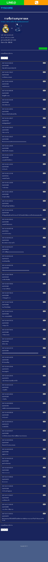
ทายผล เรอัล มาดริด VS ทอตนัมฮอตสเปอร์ (15, 22)
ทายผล (43, 48)
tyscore (7, 8)
